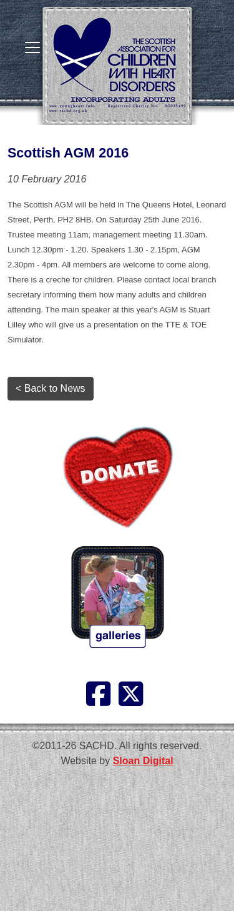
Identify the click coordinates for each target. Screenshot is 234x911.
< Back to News (50, 388)
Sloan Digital (143, 760)
